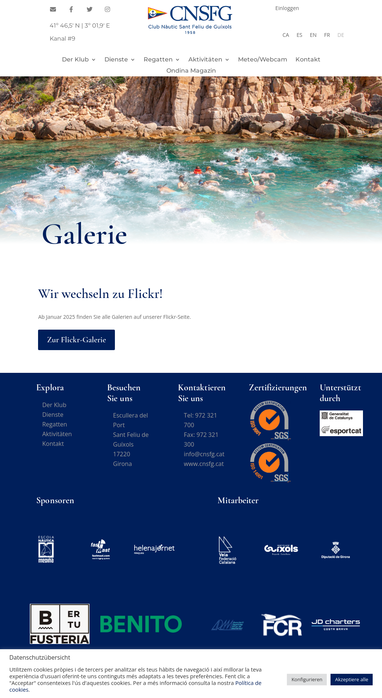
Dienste (116, 60)
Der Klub (75, 60)
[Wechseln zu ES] (299, 35)
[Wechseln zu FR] (327, 35)
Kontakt (307, 60)
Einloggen (287, 9)
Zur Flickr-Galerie (76, 340)
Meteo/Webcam (262, 60)
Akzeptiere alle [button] (351, 679)
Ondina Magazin (191, 71)
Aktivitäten (205, 60)
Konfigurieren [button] (306, 679)
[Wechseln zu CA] (286, 35)
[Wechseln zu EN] (313, 35)
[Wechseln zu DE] (341, 35)
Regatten (158, 60)
